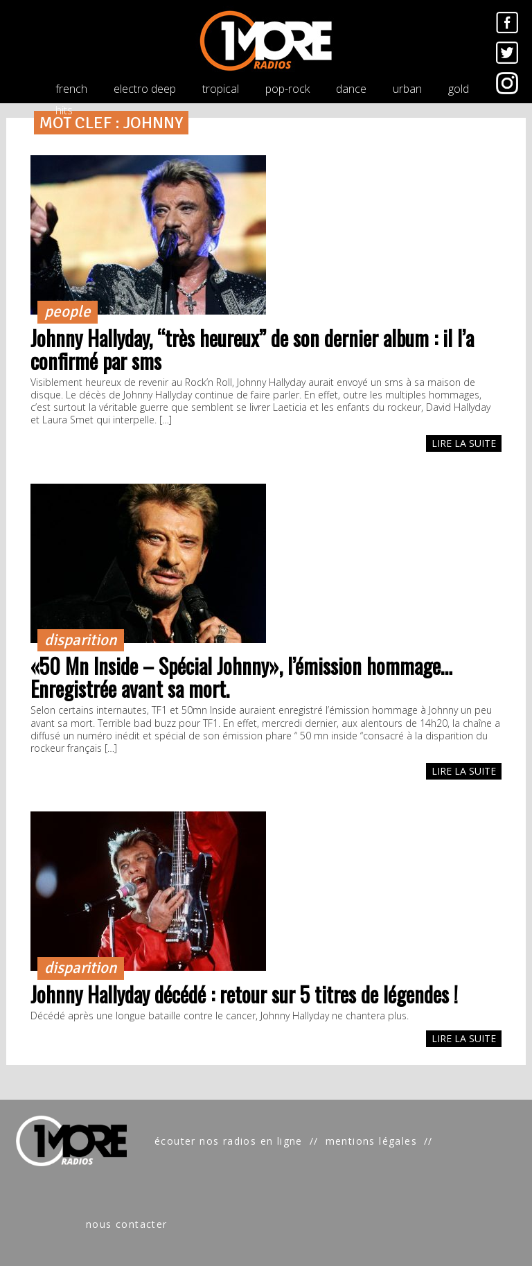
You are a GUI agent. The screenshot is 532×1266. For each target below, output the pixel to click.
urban (407, 88)
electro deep (145, 88)
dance (351, 88)
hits (64, 110)
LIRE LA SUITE (464, 443)
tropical (220, 88)
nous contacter (127, 1224)
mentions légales (371, 1141)
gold (458, 88)
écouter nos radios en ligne (228, 1141)
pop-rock (287, 88)
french (71, 88)
